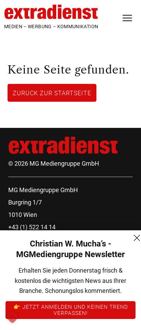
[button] (12, 317)
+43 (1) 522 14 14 (32, 227)
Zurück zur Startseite (52, 93)
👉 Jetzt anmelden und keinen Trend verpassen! (70, 310)
